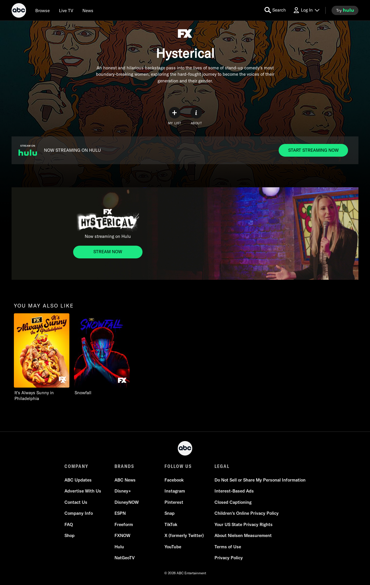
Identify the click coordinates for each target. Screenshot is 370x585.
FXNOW (122, 535)
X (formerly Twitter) (184, 535)
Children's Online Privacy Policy (246, 513)
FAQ (68, 524)
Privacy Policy (228, 557)
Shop (69, 535)
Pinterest (173, 502)
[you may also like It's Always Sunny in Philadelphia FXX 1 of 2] (41, 357)
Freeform (123, 524)
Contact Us (75, 502)
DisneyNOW (126, 502)
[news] (87, 10)
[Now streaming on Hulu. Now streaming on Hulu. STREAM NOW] (108, 252)
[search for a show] (275, 10)
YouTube (172, 546)
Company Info (78, 513)
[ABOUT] (196, 116)
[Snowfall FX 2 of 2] (102, 354)
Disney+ (122, 491)
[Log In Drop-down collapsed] (306, 10)
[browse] (42, 10)
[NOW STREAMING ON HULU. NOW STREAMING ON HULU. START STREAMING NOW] (313, 150)
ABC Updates (78, 480)
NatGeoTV (124, 557)
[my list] (174, 116)
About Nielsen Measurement (243, 535)
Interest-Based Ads (234, 491)
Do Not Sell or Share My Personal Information (260, 480)
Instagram (174, 491)
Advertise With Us (82, 491)
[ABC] (19, 11)
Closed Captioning (232, 502)
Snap (169, 513)
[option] (41, 357)
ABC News (125, 480)
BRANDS (124, 466)
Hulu (119, 546)
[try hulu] (345, 10)
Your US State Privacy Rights (243, 524)
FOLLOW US (178, 466)
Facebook (174, 480)
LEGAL (222, 466)
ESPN (120, 513)
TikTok (170, 524)
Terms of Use (227, 546)
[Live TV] (66, 10)
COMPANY (76, 466)
